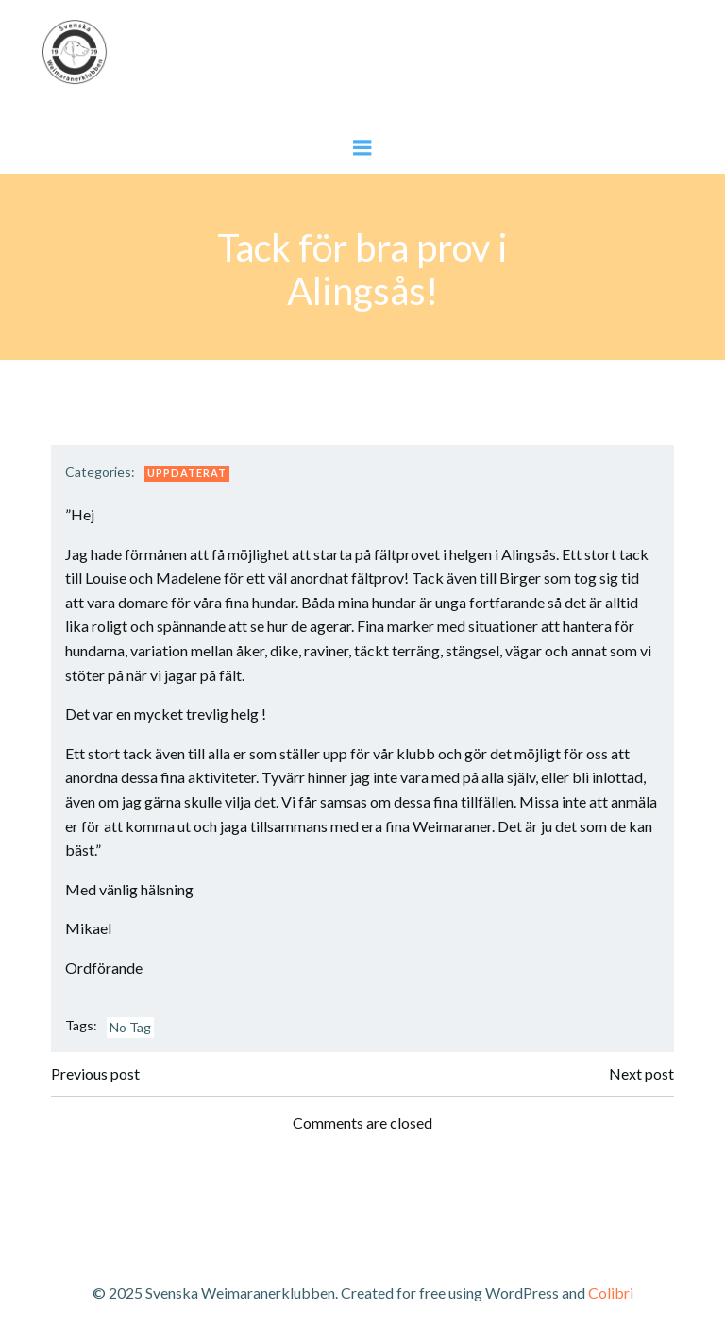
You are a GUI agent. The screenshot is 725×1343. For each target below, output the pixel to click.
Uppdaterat (187, 473)
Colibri (610, 1292)
